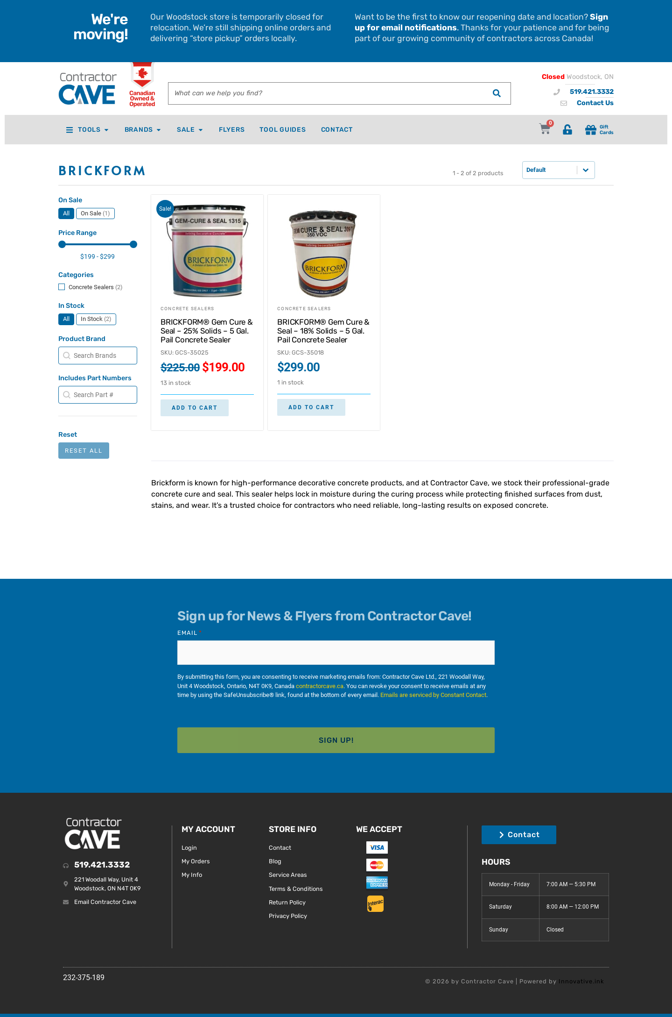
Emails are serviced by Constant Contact (433, 692)
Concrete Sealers (187, 308)
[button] (66, 213)
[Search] (497, 93)
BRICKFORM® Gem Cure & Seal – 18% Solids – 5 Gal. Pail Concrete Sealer (323, 330)
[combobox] (325, 93)
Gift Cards (607, 129)
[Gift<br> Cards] (590, 129)
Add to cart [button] (194, 408)
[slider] (62, 244)
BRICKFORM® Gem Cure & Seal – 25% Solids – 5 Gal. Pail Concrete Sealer (207, 330)
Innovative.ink (581, 974)
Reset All (84, 450)
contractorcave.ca (319, 683)
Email (189, 633)
